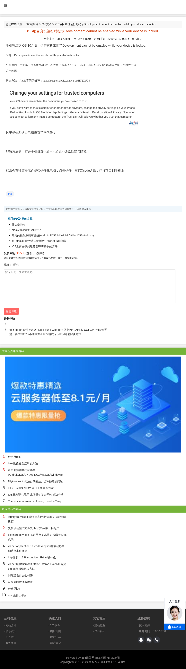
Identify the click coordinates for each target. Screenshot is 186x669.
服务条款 (10, 642)
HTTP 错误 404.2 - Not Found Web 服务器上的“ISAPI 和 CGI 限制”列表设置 (61, 329)
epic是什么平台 (17, 595)
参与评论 (136, 38)
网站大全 (55, 642)
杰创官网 (55, 631)
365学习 (99, 631)
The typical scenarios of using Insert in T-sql (34, 501)
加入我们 (10, 637)
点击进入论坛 (84, 209)
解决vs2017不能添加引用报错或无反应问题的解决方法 (48, 334)
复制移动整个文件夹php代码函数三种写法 (33, 528)
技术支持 (144, 625)
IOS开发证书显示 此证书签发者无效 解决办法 (36, 494)
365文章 (46, 24)
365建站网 (32, 24)
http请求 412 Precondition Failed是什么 (32, 557)
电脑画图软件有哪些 (20, 582)
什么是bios (18, 224)
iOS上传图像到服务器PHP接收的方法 (35, 246)
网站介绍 (10, 625)
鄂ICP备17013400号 (113, 662)
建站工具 (55, 637)
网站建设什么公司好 (20, 575)
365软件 (55, 625)
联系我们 (10, 631)
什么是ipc (14, 588)
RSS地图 (100, 657)
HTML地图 (113, 657)
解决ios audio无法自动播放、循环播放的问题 (39, 240)
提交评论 (11, 311)
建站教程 (99, 625)
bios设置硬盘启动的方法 (26, 230)
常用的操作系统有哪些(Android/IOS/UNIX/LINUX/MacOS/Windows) (53, 235)
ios (10, 193)
